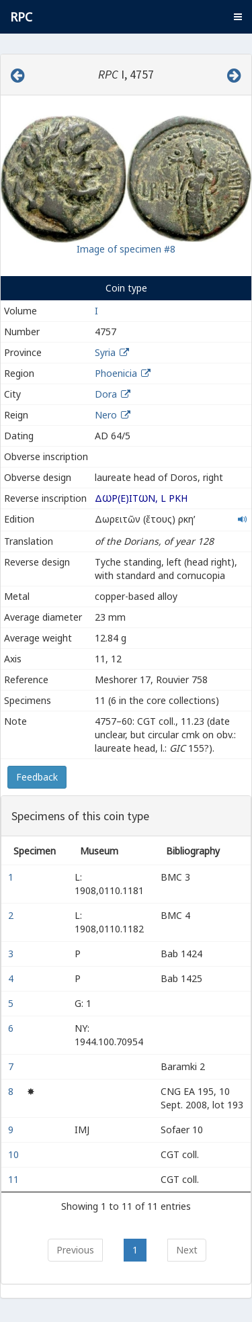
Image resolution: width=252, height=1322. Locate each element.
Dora (106, 394)
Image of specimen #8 (126, 249)
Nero (106, 414)
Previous (75, 1249)
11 (15, 1179)
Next (187, 1249)
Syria (105, 352)
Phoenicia (116, 373)
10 (15, 1154)
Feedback (37, 776)
